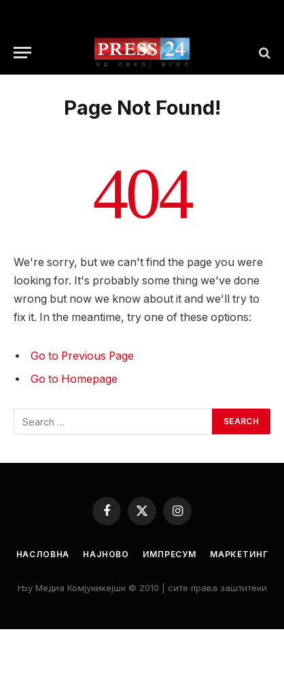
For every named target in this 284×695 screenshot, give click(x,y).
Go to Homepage (74, 379)
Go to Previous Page (82, 356)
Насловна (43, 554)
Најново (106, 554)
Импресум (169, 554)
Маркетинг (239, 554)
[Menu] (22, 52)
